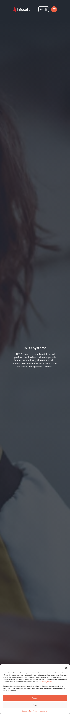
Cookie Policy (27, 711)
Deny (35, 705)
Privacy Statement (40, 711)
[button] (66, 667)
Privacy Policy (46, 682)
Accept (35, 698)
